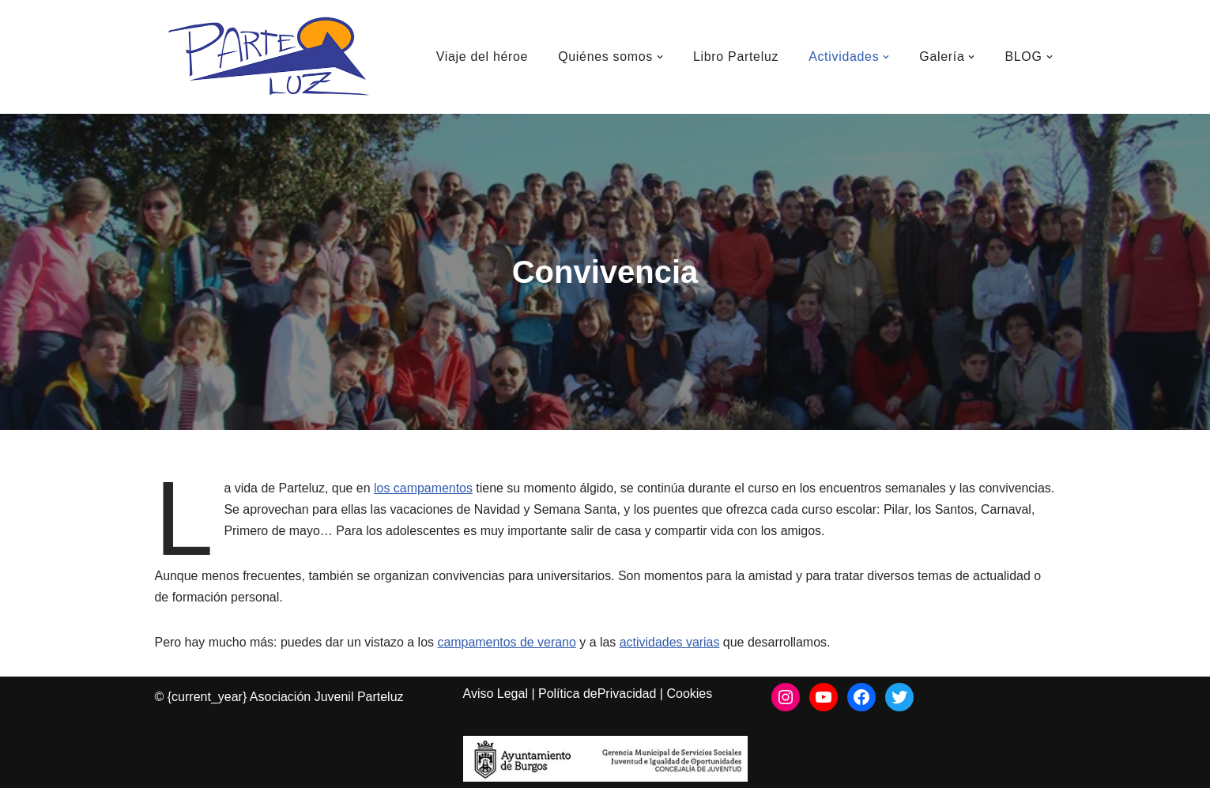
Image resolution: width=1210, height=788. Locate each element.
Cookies (689, 694)
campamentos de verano (508, 642)
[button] (659, 57)
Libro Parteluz (735, 56)
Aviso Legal (495, 694)
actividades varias (671, 642)
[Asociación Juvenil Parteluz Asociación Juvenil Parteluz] (277, 57)
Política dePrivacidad (597, 694)
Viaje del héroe (481, 56)
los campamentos (424, 488)
